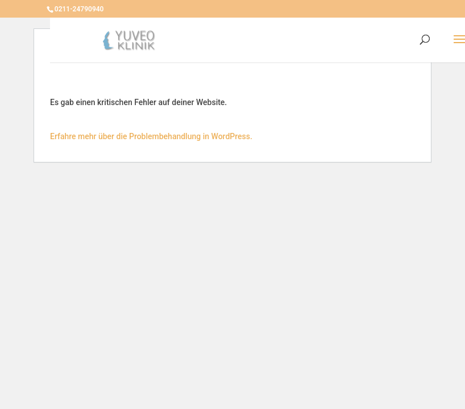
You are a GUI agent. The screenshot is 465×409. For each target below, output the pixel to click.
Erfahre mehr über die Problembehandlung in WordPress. (151, 136)
